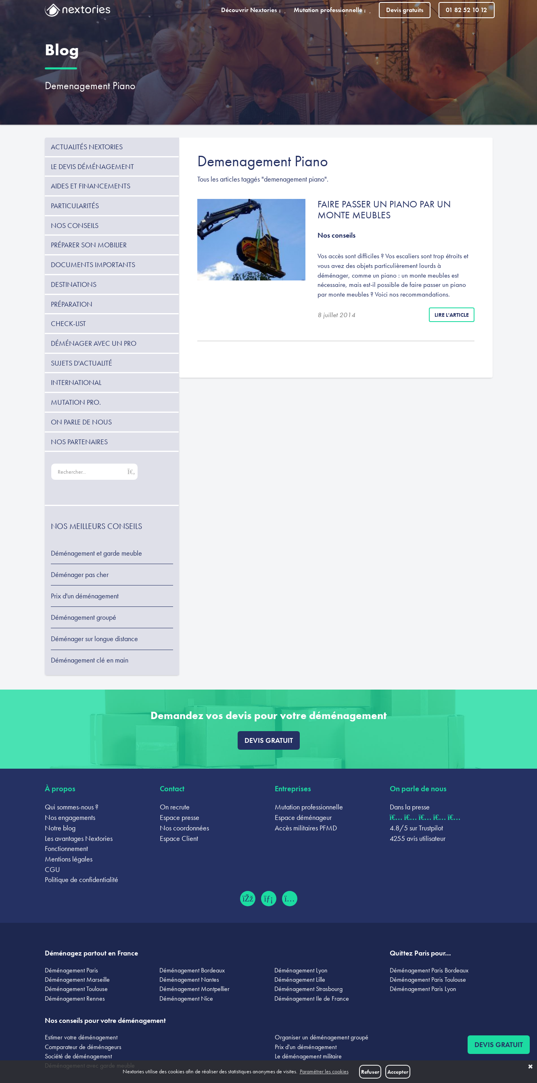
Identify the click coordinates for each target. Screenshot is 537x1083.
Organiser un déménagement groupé (321, 1037)
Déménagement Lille (299, 979)
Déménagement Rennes (75, 998)
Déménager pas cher (80, 574)
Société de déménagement (78, 1056)
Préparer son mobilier (89, 244)
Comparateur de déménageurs (83, 1047)
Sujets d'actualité (81, 363)
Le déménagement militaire (308, 1056)
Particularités (75, 205)
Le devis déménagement (92, 166)
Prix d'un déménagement (85, 596)
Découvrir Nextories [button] (253, 10)
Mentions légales (68, 858)
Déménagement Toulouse (76, 989)
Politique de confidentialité (81, 879)
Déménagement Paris (71, 970)
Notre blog (60, 827)
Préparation (71, 304)
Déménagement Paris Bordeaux (429, 970)
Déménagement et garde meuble (96, 553)
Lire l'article (452, 314)
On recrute (175, 806)
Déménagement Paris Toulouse (428, 979)
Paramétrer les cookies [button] (324, 1071)
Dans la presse (410, 806)
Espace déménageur (303, 817)
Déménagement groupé (83, 617)
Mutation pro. (76, 402)
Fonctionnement (66, 848)
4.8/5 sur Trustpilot (416, 827)
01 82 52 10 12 (466, 10)
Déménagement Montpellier (194, 989)
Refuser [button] (370, 1071)
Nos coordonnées (184, 827)
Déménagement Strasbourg (308, 989)
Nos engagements (70, 817)
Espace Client (179, 838)
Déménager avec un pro (93, 343)
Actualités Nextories (87, 146)
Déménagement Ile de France (311, 998)
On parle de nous (81, 422)
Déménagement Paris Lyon (423, 989)
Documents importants (93, 264)
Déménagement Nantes (189, 979)
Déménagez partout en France (91, 953)
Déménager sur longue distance (94, 638)
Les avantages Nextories (79, 838)
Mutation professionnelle (309, 806)
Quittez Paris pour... (420, 953)
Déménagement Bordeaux (192, 970)
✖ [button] (530, 1066)
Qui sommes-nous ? (71, 806)
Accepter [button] (397, 1071)
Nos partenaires (79, 441)
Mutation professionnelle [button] (332, 10)
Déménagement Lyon (301, 970)
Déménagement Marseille (77, 979)
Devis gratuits (404, 10)
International (76, 382)
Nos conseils (74, 225)
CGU (52, 869)
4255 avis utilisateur (417, 838)
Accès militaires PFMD (306, 827)
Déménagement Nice (186, 998)
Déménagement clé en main (89, 660)
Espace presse (179, 817)
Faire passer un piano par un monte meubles (384, 209)
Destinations (73, 284)
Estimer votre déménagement (81, 1037)
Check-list (68, 323)
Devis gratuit (268, 740)
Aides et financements (90, 185)
